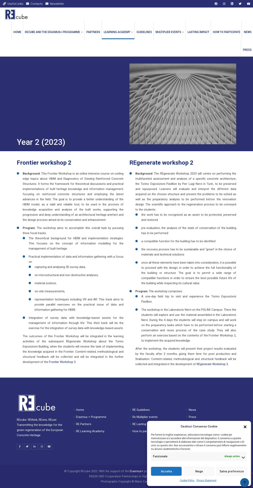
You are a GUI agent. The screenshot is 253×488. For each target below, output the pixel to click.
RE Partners (83, 424)
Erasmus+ (136, 471)
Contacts (37, 4)
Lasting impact (198, 32)
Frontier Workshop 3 (62, 362)
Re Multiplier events (145, 417)
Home (17, 32)
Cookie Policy (187, 480)
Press (247, 49)
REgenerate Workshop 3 (212, 364)
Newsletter (57, 4)
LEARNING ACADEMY (117, 32)
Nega (199, 471)
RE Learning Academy (90, 431)
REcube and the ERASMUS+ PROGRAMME (52, 32)
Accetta (166, 471)
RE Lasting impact (144, 424)
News (248, 32)
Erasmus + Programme (91, 417)
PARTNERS (93, 32)
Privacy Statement (206, 480)
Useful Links (15, 4)
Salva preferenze (232, 471)
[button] (245, 426)
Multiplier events (168, 32)
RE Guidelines (141, 410)
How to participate (226, 32)
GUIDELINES (144, 32)
